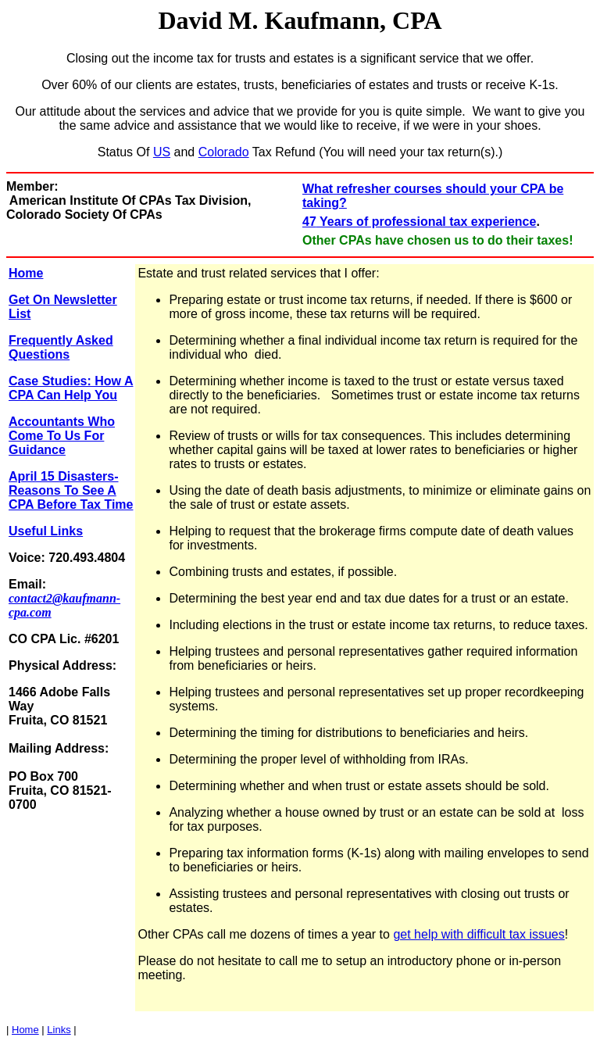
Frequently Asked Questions (61, 347)
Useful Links (46, 531)
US (161, 152)
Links (58, 1029)
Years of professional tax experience (426, 221)
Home (26, 273)
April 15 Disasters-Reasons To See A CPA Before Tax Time (71, 490)
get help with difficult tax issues (478, 934)
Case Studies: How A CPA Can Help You (71, 388)
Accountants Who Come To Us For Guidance (62, 435)
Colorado (223, 152)
